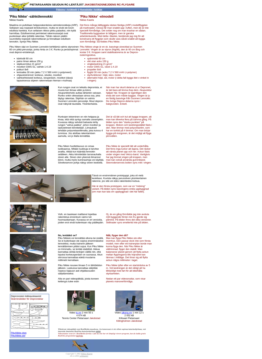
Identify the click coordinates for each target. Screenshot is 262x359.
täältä (98, 331)
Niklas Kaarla (86, 354)
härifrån (79, 336)
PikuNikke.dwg (18, 332)
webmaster (83, 356)
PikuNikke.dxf (18, 335)
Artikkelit (72, 9)
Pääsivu (60, 9)
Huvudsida (86, 9)
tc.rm (78, 312)
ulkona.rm (126, 312)
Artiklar (98, 9)
